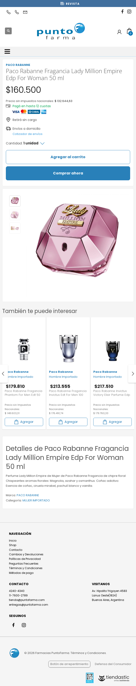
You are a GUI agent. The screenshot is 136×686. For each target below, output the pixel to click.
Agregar (23, 422)
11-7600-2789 (18, 595)
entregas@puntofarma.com (28, 605)
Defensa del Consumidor (113, 664)
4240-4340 (17, 591)
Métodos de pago (21, 573)
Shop (12, 545)
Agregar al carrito (68, 157)
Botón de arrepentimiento (69, 664)
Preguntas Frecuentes (23, 563)
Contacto (15, 550)
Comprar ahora (68, 173)
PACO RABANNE (28, 495)
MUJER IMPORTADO (36, 500)
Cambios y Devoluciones (26, 554)
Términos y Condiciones (25, 568)
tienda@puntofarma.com (27, 600)
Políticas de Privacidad (25, 559)
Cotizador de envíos (27, 134)
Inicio (12, 540)
